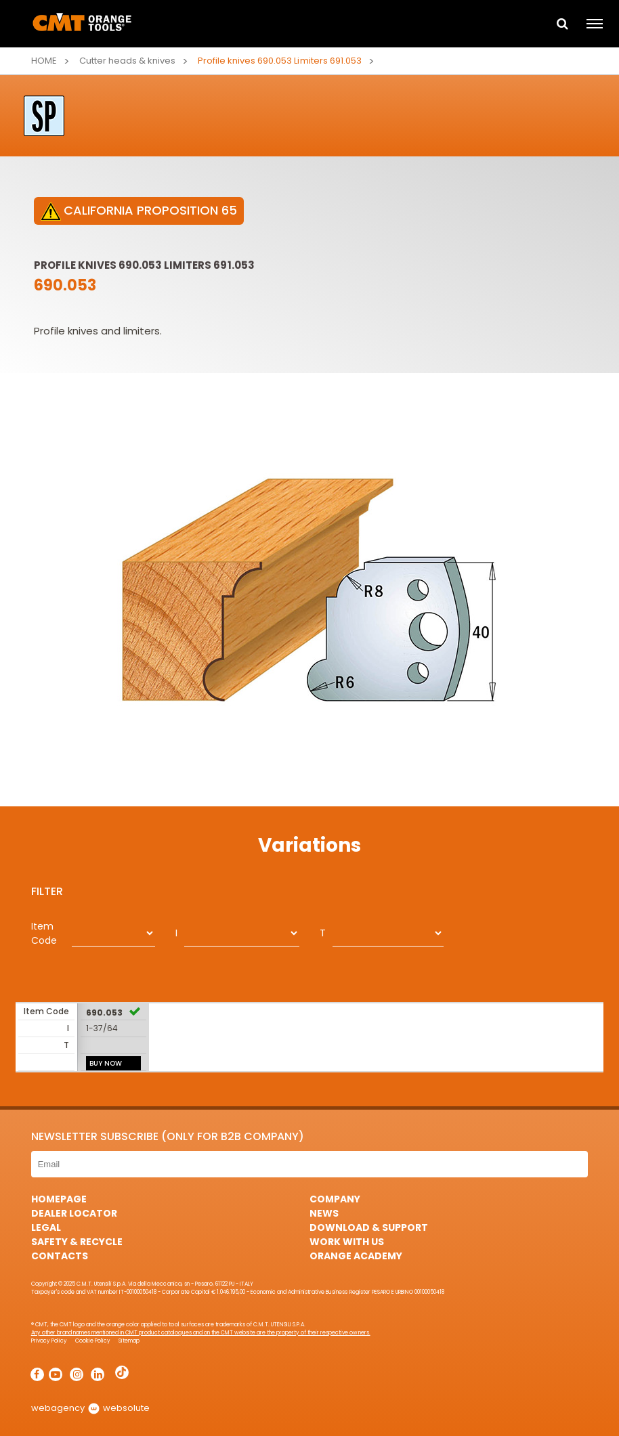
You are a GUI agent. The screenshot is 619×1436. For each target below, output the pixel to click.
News (324, 1213)
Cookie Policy (92, 1341)
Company (335, 1199)
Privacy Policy (49, 1341)
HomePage (59, 1199)
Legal (46, 1227)
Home (44, 60)
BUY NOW (105, 1063)
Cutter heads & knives (127, 60)
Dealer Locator (74, 1213)
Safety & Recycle (77, 1241)
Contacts (59, 1256)
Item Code (44, 933)
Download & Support (369, 1227)
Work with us (347, 1241)
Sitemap (129, 1341)
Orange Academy (356, 1256)
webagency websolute (90, 1407)
